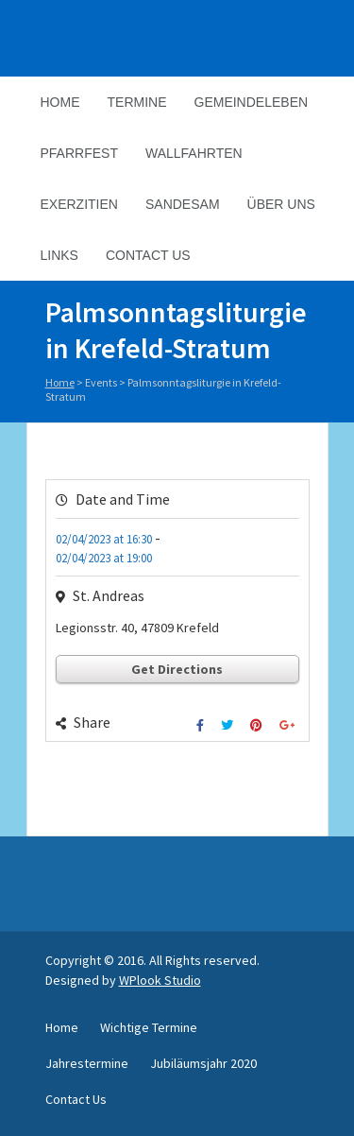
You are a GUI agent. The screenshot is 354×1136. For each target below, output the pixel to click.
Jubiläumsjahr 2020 (203, 1063)
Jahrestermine (86, 1063)
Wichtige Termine (148, 1027)
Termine (137, 102)
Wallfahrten (194, 153)
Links (59, 255)
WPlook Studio (160, 980)
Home (60, 102)
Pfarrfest (79, 153)
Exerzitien (79, 204)
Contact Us (148, 255)
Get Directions (177, 669)
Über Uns (281, 204)
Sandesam (182, 204)
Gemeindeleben (251, 102)
